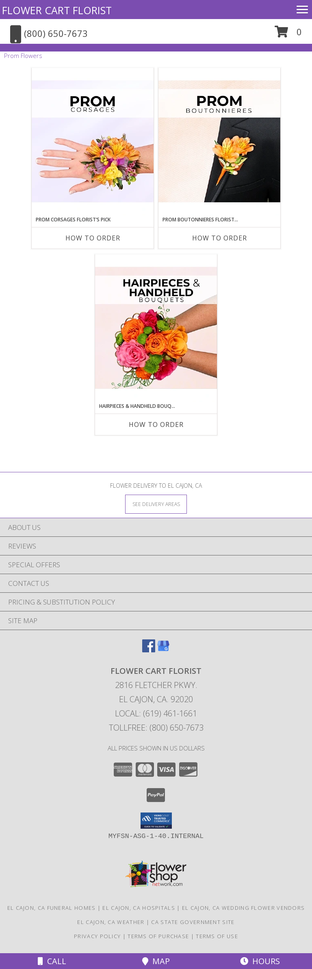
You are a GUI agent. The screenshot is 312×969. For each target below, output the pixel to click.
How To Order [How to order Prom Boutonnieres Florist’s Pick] (219, 238)
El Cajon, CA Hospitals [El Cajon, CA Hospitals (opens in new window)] (138, 907)
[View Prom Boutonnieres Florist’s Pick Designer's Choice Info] (219, 142)
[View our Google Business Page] (163, 649)
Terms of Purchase (158, 936)
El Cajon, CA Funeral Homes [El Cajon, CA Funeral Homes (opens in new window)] (51, 907)
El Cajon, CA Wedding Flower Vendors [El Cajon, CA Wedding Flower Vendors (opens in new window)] (243, 907)
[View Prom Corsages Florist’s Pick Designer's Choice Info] (93, 142)
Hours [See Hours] (260, 961)
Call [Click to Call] (52, 961)
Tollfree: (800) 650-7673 (156, 727)
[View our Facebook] (148, 649)
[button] (288, 35)
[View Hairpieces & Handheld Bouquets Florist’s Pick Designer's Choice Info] (156, 328)
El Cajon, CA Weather (110, 922)
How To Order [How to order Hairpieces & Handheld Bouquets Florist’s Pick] (156, 424)
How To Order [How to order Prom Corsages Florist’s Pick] (92, 238)
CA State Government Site (192, 922)
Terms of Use (217, 936)
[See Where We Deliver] (156, 504)
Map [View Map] (156, 961)
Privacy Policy (97, 936)
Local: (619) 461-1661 (156, 713)
